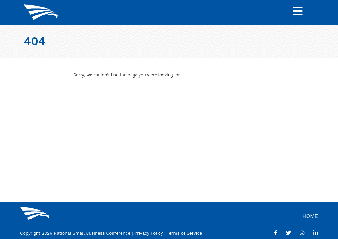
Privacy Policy (148, 233)
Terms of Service (184, 233)
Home (310, 216)
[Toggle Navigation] (298, 12)
